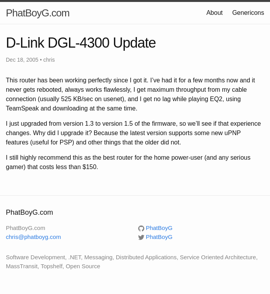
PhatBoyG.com (37, 13)
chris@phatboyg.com (33, 236)
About (214, 12)
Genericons (248, 12)
